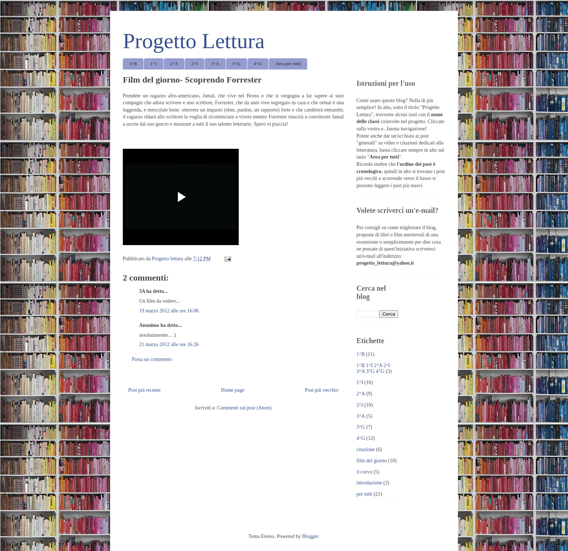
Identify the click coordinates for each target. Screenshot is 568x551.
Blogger (310, 536)
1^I (153, 63)
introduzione (369, 482)
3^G (237, 63)
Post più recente (144, 390)
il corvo (364, 472)
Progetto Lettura (194, 41)
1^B (133, 63)
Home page (232, 390)
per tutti (364, 494)
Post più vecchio (321, 390)
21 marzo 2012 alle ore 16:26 (169, 344)
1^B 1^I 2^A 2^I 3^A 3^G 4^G (373, 368)
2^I (194, 63)
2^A (174, 63)
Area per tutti (288, 63)
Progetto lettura (168, 258)
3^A (215, 63)
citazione (365, 449)
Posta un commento (152, 359)
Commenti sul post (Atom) (244, 408)
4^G (258, 63)
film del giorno (371, 460)
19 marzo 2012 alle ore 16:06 (169, 311)
